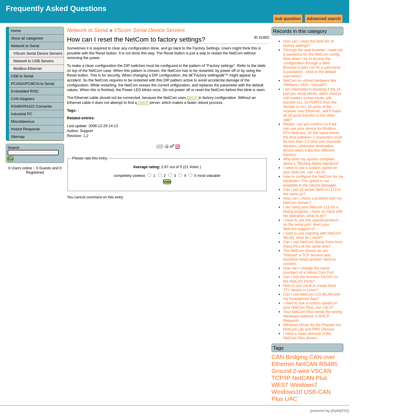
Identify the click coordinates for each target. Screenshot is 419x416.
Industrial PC (23, 114)
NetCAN (306, 363)
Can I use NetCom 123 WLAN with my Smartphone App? (311, 296)
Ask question (288, 18)
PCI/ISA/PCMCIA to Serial (32, 83)
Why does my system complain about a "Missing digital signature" (311, 161)
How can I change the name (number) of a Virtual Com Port (308, 270)
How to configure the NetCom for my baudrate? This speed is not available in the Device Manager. (313, 180)
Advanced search (324, 18)
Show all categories (27, 38)
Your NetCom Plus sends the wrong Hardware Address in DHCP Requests (312, 316)
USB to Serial (22, 76)
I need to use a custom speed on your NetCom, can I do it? (310, 170)
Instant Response (25, 129)
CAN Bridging (289, 356)
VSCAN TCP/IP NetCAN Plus (301, 374)
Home (16, 31)
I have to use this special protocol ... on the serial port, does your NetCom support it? (312, 224)
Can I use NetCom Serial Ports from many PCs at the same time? (312, 244)
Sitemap (17, 136)
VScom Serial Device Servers (37, 53)
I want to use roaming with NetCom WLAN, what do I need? (312, 235)
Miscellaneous (22, 121)
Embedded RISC (27, 91)
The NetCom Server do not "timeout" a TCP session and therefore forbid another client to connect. (309, 257)
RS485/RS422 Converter (31, 106)
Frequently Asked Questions (56, 8)
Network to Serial (25, 46)
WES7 (279, 384)
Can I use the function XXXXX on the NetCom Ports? (310, 279)
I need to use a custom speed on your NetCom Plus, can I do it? (310, 305)
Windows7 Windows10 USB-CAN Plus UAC (301, 391)
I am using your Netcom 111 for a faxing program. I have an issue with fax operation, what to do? (313, 211)
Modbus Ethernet (27, 68)
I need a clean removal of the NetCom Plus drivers (307, 335)
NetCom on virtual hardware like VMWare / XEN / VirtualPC (309, 82)
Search (13, 147)
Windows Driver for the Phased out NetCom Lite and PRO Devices (312, 327)
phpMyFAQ (340, 410)
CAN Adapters (22, 99)
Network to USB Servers (33, 61)
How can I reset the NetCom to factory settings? (308, 43)
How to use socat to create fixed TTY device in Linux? (309, 287)
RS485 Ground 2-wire (304, 367)
